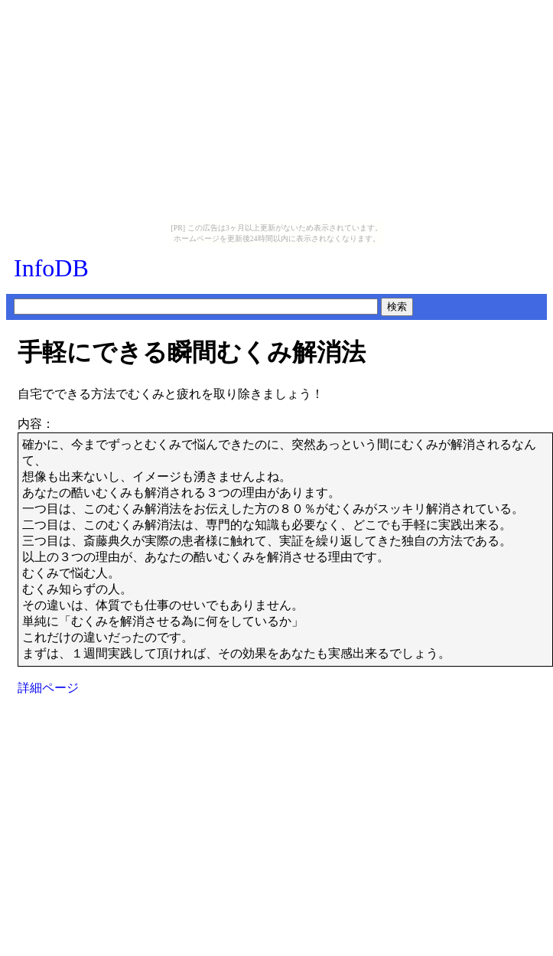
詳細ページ (48, 687)
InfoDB (51, 268)
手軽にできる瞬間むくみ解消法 (192, 352)
